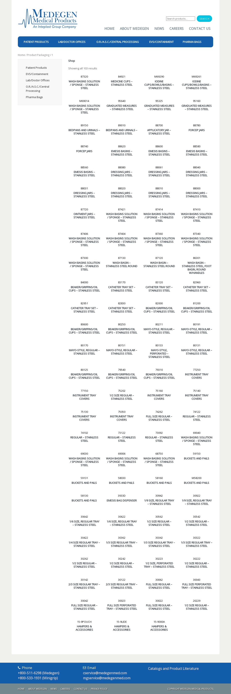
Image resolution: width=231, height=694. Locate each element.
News (159, 28)
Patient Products (36, 68)
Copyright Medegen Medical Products (190, 688)
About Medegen (134, 28)
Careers (176, 28)
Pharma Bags (34, 97)
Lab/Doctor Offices (38, 80)
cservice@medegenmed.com (105, 673)
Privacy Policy (99, 688)
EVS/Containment (37, 74)
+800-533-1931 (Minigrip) (38, 678)
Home (109, 28)
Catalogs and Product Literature (173, 668)
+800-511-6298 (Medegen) (38, 673)
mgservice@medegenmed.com (106, 678)
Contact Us (199, 28)
